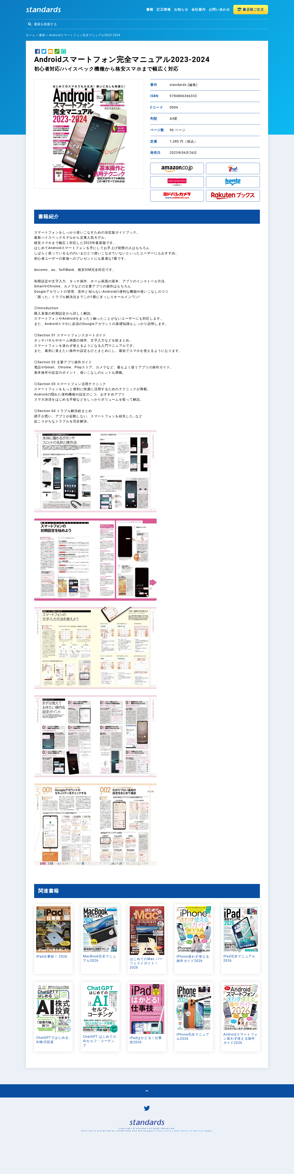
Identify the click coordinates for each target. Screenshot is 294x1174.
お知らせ (181, 9)
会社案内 (198, 9)
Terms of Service (191, 1160)
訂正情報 (164, 9)
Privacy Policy (163, 1160)
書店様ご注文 (250, 9)
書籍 (149, 9)
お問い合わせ (219, 9)
